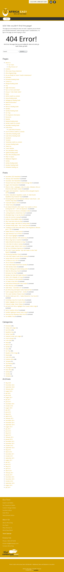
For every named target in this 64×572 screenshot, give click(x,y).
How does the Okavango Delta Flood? (16, 314)
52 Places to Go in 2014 (12, 260)
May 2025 (8, 383)
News (7, 349)
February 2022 (9, 389)
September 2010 (10, 483)
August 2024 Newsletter (12, 185)
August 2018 (9, 391)
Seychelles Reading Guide (12, 125)
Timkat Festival (10, 205)
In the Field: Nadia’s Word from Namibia (16, 264)
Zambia (8, 161)
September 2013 (10, 447)
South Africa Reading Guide (13, 134)
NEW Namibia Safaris (11, 267)
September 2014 (10, 424)
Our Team (11, 65)
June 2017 (8, 401)
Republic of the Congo (12, 353)
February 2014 (9, 437)
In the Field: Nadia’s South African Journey (17, 256)
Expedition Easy (10, 332)
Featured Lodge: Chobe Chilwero (15, 304)
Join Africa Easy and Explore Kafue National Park (19, 290)
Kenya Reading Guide (11, 98)
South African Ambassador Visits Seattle (16, 283)
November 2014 (10, 422)
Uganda (8, 365)
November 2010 (10, 479)
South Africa (9, 127)
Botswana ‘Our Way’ (11, 273)
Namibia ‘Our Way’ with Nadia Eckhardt (16, 275)
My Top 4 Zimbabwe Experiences (15, 248)
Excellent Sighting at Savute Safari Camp (17, 312)
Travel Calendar (10, 148)
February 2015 (9, 418)
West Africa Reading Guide (13, 154)
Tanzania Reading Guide (12, 144)
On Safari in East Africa (12, 281)
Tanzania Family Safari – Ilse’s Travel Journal (18, 225)
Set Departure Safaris (9, 505)
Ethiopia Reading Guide (12, 83)
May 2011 (8, 466)
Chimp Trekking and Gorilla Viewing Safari (17, 269)
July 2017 (8, 399)
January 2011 (9, 475)
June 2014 (8, 431)
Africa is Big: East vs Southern (14, 240)
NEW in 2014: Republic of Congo (14, 277)
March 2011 (9, 470)
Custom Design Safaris (9, 508)
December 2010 (10, 477)
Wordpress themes (35, 570)
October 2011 (9, 456)
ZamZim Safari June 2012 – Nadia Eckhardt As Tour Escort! (22, 296)
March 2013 (9, 452)
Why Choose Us (7, 528)
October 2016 (9, 406)
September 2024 (10, 387)
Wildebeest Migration (11, 159)
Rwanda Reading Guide (12, 121)
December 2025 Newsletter (13, 176)
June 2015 (8, 412)
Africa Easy (29, 568)
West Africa (9, 369)
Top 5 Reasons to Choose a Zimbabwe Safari (18, 211)
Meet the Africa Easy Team (13, 271)
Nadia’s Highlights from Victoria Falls (15, 302)
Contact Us (9, 81)
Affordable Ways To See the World (15, 215)
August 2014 (9, 427)
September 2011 (10, 458)
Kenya (7, 94)
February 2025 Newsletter (13, 178)
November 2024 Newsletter (13, 181)
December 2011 (10, 454)
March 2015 (9, 416)
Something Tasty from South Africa (15, 300)
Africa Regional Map (11, 73)
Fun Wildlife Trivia (10, 316)
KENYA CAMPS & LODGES (13, 96)
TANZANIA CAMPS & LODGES (14, 142)
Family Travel (9, 334)
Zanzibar (8, 374)
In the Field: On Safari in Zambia (14, 244)
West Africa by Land (11, 285)
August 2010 (9, 485)
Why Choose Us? (13, 67)
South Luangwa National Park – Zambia (16, 292)
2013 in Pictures (10, 262)
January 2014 (9, 439)
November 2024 (10, 385)
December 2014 (10, 420)
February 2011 (9, 473)
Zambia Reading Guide (12, 163)
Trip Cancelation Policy (12, 150)
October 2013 (9, 445)
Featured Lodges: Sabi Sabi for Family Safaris (18, 223)
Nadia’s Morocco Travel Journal (14, 231)
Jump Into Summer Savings (13, 217)
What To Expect (10, 157)
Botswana (8, 77)
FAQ (7, 85)
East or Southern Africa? (12, 310)
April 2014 (8, 435)
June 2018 (8, 395)
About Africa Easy (8, 523)
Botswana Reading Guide (12, 79)
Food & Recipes (10, 338)
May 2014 (8, 433)
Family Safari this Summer (13, 258)
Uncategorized (9, 367)
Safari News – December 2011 (14, 287)
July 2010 (8, 487)
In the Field (8, 340)
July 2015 (8, 410)
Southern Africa (10, 359)
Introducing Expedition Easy (13, 254)
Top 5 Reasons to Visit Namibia (14, 279)
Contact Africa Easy (8, 546)
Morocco (8, 104)
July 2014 (8, 429)
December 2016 (10, 404)
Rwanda (8, 119)
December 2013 (10, 441)
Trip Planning (9, 363)
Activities (8, 69)
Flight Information (10, 88)
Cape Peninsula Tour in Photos (14, 233)
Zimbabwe (8, 376)
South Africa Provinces (14, 129)
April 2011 (8, 468)
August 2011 (9, 460)
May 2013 (8, 450)
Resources (8, 117)
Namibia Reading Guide (12, 111)
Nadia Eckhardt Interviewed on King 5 (16, 242)
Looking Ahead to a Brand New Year (16, 213)
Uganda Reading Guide (12, 152)
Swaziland (8, 138)
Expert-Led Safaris (8, 503)
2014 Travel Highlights (12, 235)
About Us (8, 62)
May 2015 (8, 414)
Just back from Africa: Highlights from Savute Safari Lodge (21, 306)
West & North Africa (8, 515)
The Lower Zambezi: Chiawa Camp (15, 294)
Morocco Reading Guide (12, 106)
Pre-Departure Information (13, 115)
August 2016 (9, 408)
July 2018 (8, 393)
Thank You (8, 146)
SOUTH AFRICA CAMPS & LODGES (15, 131)
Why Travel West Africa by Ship (14, 221)
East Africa (8, 330)
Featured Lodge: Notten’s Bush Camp (16, 246)
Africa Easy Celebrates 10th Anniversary (16, 238)
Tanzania (8, 140)
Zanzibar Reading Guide (12, 165)
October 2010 (9, 481)
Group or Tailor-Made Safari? (13, 92)
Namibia (8, 108)
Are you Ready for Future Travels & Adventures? (19, 75)
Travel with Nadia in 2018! (13, 203)
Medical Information (11, 102)
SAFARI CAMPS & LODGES (13, 123)
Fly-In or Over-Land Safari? (13, 90)
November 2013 (10, 443)
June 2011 (8, 464)
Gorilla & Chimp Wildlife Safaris (14, 219)
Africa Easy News (8, 530)
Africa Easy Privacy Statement (14, 71)
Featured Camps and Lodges (13, 336)
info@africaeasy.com (12, 543)
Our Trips (8, 113)
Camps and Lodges (11, 328)
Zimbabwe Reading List (12, 167)
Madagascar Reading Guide (13, 100)
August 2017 (9, 397)
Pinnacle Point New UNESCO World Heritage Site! (19, 183)
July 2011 (8, 462)
